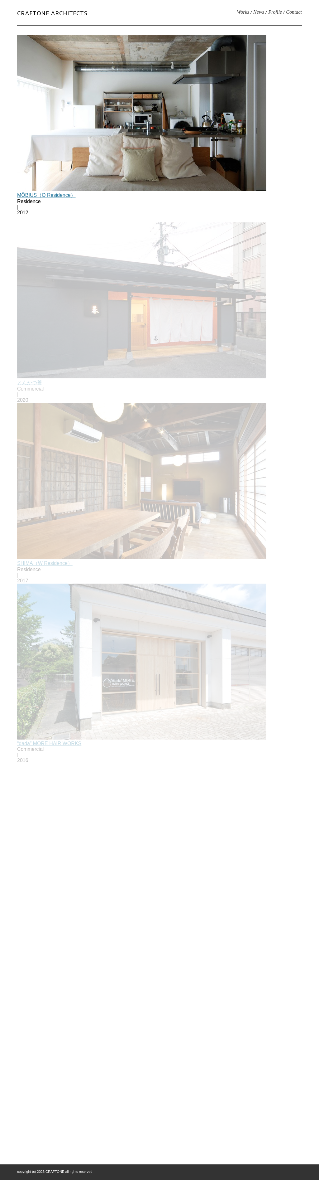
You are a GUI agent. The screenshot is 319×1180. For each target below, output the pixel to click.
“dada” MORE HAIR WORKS (49, 745)
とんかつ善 (29, 384)
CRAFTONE (54, 1171)
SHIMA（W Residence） (45, 565)
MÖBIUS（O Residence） (46, 195)
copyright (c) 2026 (31, 1171)
